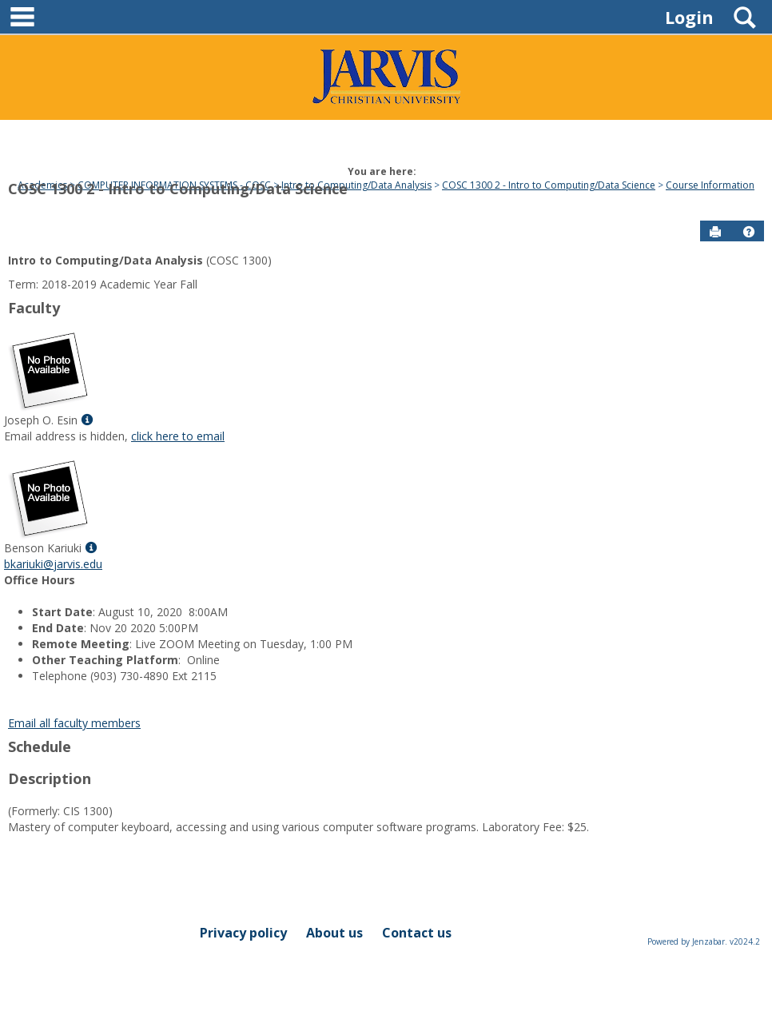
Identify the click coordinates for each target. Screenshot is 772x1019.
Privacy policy (243, 932)
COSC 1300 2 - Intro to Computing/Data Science (178, 188)
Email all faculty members (74, 722)
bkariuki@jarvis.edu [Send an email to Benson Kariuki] (53, 563)
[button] (749, 231)
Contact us (417, 932)
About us (334, 932)
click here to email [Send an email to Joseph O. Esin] (178, 436)
